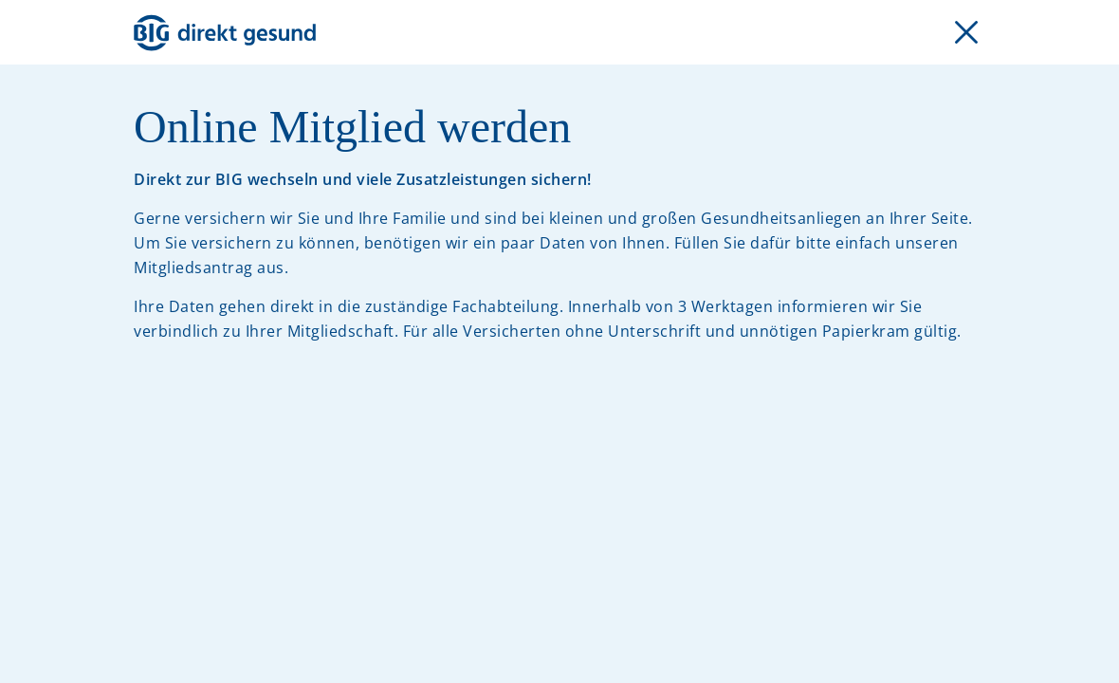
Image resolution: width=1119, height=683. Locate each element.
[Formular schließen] (966, 32)
